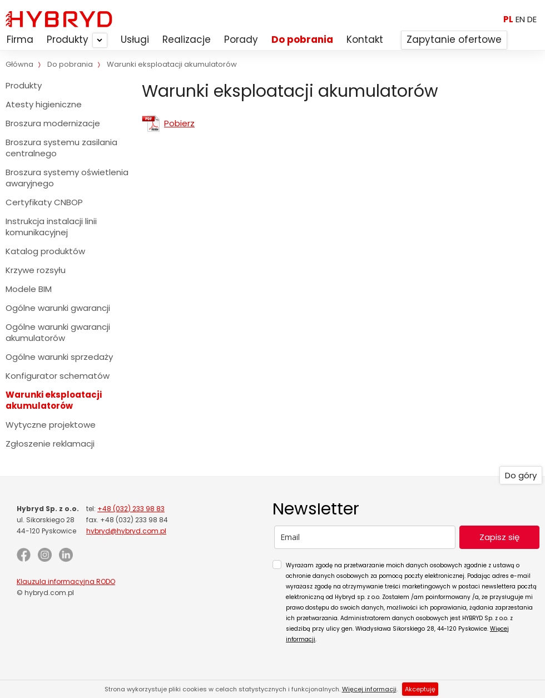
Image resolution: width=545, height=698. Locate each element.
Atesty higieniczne (44, 104)
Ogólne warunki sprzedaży (59, 357)
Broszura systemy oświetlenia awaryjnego (67, 177)
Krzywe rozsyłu (36, 270)
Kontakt (364, 39)
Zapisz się (499, 537)
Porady (241, 39)
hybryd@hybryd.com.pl (126, 531)
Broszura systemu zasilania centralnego (61, 147)
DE (532, 19)
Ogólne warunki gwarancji (58, 308)
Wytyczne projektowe (51, 424)
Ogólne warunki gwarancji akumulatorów (58, 332)
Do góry (521, 475)
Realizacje (186, 39)
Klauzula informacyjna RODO (66, 581)
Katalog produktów (45, 251)
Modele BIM (29, 289)
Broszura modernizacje (53, 123)
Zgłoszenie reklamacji (50, 443)
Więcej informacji (369, 689)
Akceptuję (420, 689)
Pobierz (179, 123)
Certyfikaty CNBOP (44, 202)
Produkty (67, 39)
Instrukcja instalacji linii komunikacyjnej (51, 226)
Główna (19, 64)
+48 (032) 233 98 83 (131, 508)
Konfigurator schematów (58, 376)
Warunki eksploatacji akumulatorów (54, 400)
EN (520, 19)
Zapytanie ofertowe (454, 39)
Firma (20, 39)
